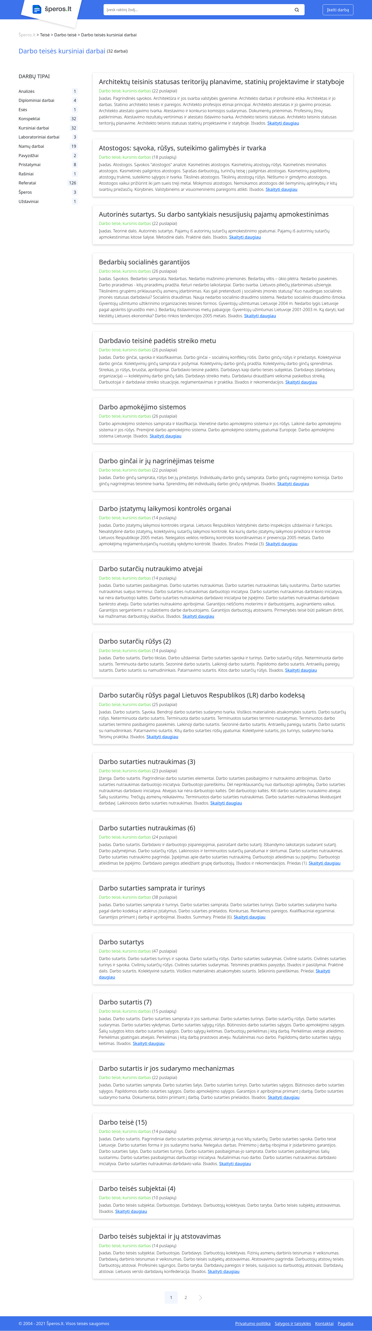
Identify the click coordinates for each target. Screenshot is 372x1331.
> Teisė (42, 35)
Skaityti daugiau (283, 123)
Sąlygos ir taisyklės (293, 1323)
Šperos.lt (27, 35)
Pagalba (345, 1323)
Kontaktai (324, 1323)
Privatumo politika (252, 1323)
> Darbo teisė (63, 35)
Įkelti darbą (338, 10)
